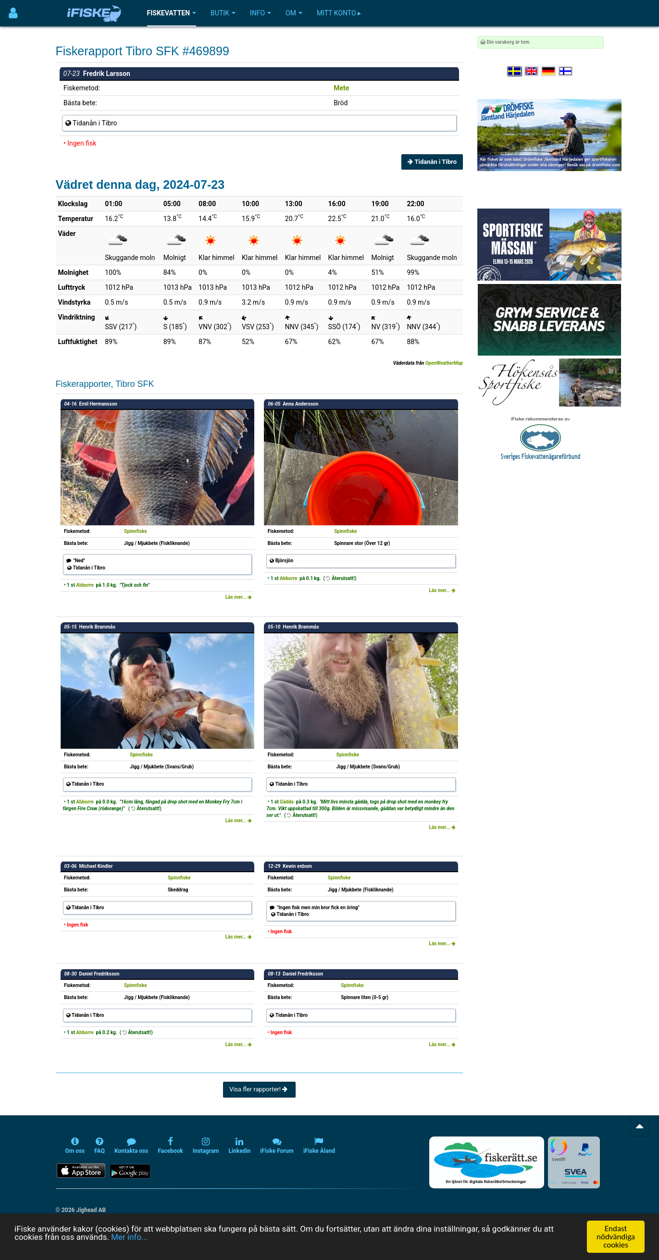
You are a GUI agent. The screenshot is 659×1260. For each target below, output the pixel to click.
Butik (223, 13)
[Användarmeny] (13, 13)
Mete (341, 88)
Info (260, 13)
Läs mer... (238, 597)
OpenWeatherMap (444, 363)
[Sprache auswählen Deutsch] (549, 71)
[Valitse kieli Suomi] (566, 71)
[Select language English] (532, 71)
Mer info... (129, 1237)
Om (294, 13)
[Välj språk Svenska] (514, 71)
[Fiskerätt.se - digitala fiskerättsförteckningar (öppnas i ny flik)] (486, 1162)
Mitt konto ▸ (339, 13)
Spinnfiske (135, 531)
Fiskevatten (172, 13)
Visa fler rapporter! (259, 1089)
